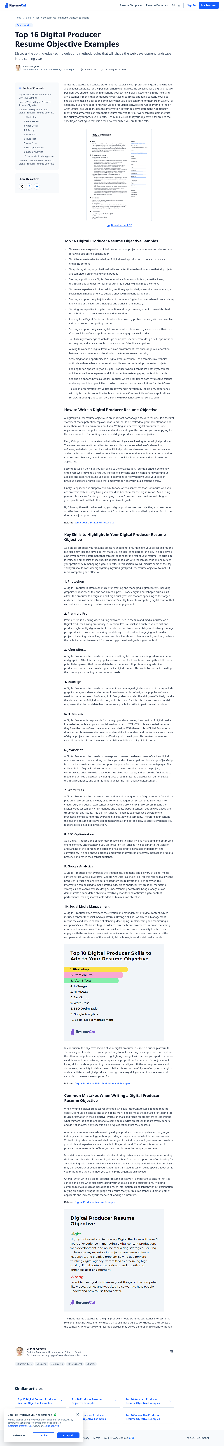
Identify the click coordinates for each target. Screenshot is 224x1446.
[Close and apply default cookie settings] (78, 1414)
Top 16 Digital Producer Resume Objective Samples (35, 96)
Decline (44, 1435)
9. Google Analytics (33, 151)
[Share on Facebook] (29, 186)
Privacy (85, 1438)
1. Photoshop (30, 116)
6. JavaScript (30, 138)
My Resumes (209, 5)
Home (18, 17)
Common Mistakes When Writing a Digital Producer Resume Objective (36, 162)
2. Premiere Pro (31, 121)
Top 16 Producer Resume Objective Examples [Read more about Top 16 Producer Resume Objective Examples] (94, 1401)
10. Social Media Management (39, 156)
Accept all (68, 1435)
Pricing (175, 5)
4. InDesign (29, 130)
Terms (96, 1438)
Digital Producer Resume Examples (95, 1202)
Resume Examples (157, 5)
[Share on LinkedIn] (37, 186)
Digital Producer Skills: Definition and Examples (103, 1083)
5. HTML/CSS (30, 134)
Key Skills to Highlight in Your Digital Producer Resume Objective (36, 111)
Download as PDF (119, 225)
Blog (28, 17)
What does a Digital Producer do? (94, 522)
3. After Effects (31, 125)
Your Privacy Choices (119, 1438)
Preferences (19, 1435)
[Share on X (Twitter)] (22, 186)
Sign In (191, 5)
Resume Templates (131, 5)
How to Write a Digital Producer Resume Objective (35, 104)
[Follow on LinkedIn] (171, 1352)
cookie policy (51, 1425)
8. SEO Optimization (34, 147)
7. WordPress (30, 143)
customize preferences (19, 1425)
